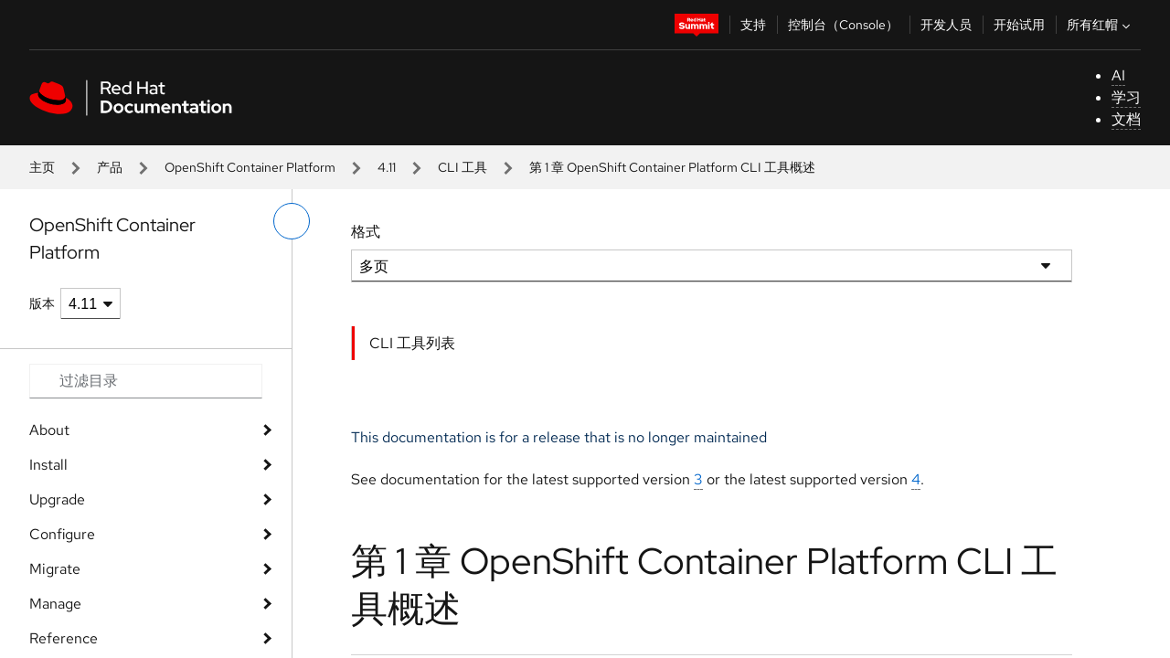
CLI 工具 (462, 167)
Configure (62, 534)
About (49, 430)
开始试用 (1019, 24)
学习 (1126, 97)
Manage (55, 603)
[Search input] (145, 381)
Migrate (54, 568)
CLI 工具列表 (412, 343)
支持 (753, 24)
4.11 (387, 167)
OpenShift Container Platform (250, 167)
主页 (42, 167)
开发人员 (946, 24)
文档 (1126, 119)
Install (48, 464)
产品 (109, 167)
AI (1118, 75)
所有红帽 (1100, 24)
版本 (42, 303)
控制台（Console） (843, 24)
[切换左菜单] (291, 221)
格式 (365, 231)
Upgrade (57, 499)
